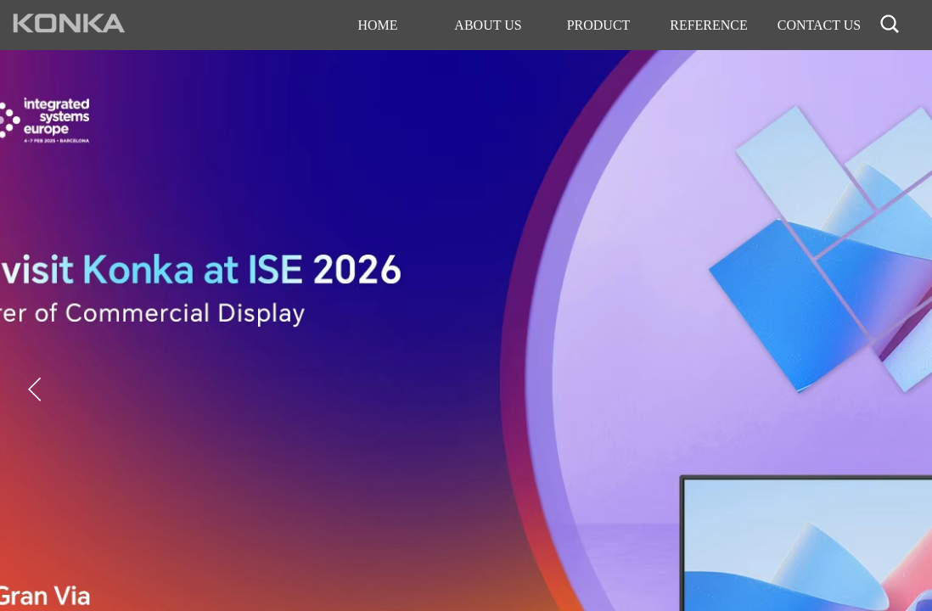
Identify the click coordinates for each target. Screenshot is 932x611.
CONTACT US (819, 25)
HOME (377, 25)
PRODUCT (599, 25)
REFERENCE (709, 25)
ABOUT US (487, 25)
